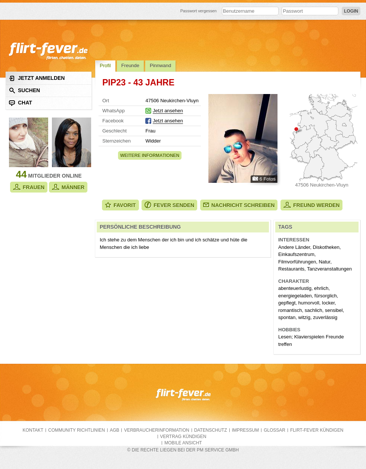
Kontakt (33, 430)
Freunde (130, 65)
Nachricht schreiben (239, 205)
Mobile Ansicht (183, 442)
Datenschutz (210, 430)
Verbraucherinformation (156, 430)
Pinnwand (160, 65)
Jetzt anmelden (37, 78)
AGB (114, 430)
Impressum (245, 430)
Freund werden (311, 205)
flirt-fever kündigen (317, 430)
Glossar (274, 430)
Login (351, 11)
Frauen (28, 187)
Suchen (24, 90)
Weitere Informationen (149, 155)
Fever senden (169, 205)
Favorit (120, 205)
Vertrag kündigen (183, 436)
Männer (68, 187)
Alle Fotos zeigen (242, 138)
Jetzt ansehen (168, 110)
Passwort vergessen (198, 11)
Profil (105, 65)
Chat (20, 103)
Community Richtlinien (76, 430)
